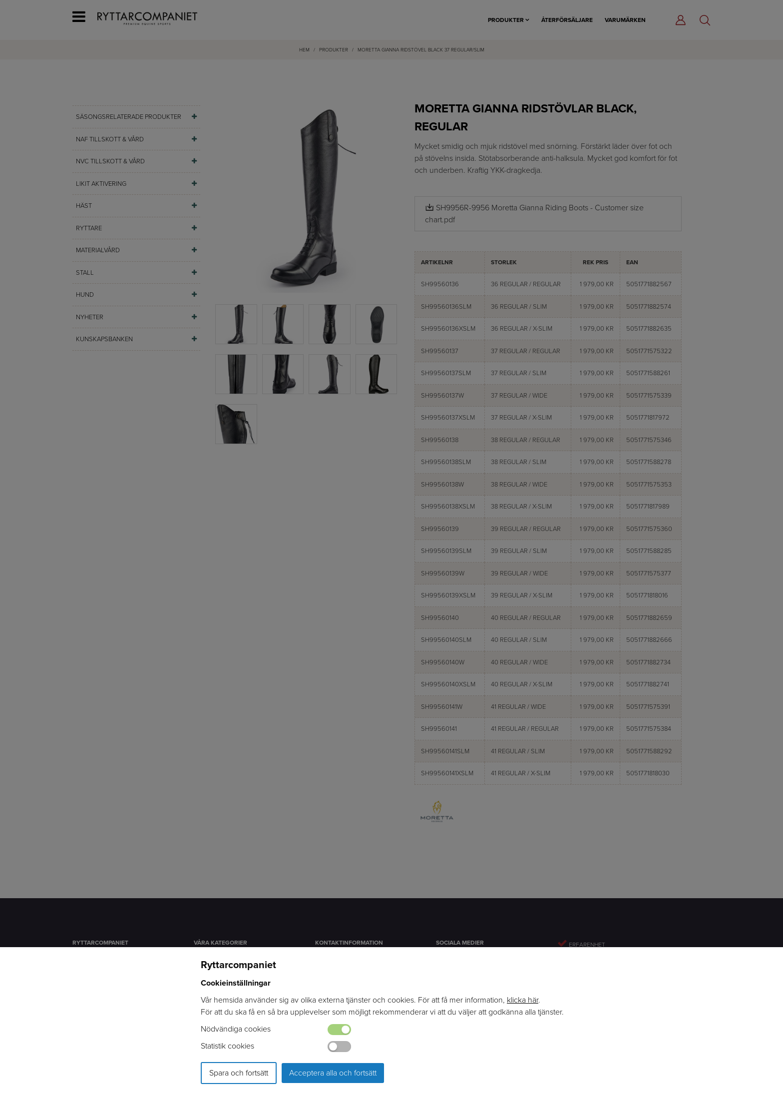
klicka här (522, 1000)
